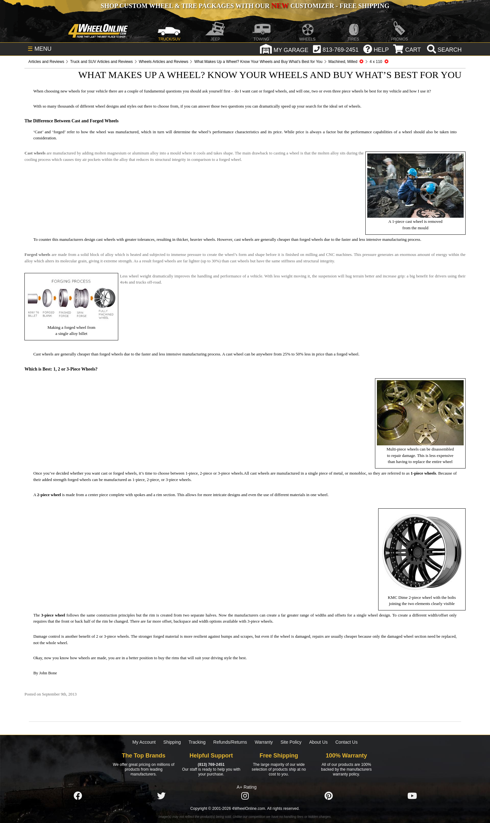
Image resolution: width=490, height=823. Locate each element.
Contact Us (346, 742)
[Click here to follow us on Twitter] (161, 796)
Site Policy (291, 742)
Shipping (172, 742)
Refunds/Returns (230, 742)
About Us (318, 742)
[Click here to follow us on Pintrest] (328, 796)
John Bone (48, 672)
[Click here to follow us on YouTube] (412, 796)
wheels (354, 106)
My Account (144, 742)
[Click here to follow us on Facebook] (77, 796)
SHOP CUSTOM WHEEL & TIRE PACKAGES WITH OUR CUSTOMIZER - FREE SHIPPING (245, 5)
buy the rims (168, 657)
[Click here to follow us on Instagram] (244, 796)
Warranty (264, 742)
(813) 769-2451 (211, 764)
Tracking (197, 742)
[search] (443, 50)
